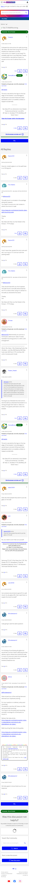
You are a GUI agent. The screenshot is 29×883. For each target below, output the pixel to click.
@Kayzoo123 (6, 196)
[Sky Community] (9, 2)
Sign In (27, 2)
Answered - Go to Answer (14, 32)
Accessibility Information (22, 873)
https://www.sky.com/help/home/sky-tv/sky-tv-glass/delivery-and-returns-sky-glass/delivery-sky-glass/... (14, 722)
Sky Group (3, 876)
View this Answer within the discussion (13, 118)
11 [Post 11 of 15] (4, 603)
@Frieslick (4, 89)
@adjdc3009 (7, 531)
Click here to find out (13, 748)
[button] (26, 36)
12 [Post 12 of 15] (4, 629)
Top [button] (15, 869)
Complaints (3, 875)
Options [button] (3, 24)
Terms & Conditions (23, 872)
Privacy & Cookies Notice (6, 873)
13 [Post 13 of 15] (4, 666)
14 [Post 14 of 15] (4, 765)
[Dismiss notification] (27, 6)
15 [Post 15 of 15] (4, 794)
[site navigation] (2, 2)
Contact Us (25, 875)
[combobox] (13, 13)
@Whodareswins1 (6, 692)
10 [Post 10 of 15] (4, 572)
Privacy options (4, 872)
